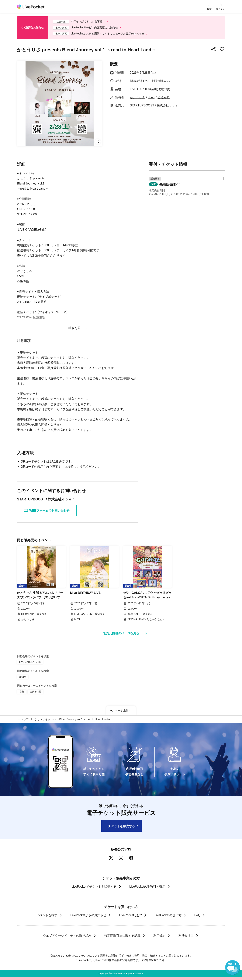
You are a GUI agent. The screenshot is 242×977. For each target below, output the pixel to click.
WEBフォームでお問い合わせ (47, 511)
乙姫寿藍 (163, 97)
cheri (151, 97)
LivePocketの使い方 (168, 915)
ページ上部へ (123, 710)
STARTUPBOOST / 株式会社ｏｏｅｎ (155, 105)
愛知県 (22, 676)
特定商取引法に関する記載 (122, 935)
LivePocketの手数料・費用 (147, 886)
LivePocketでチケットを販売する (93, 886)
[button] (187, 186)
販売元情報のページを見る (121, 633)
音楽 (21, 691)
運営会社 (186, 935)
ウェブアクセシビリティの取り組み (67, 935)
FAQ (197, 915)
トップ (25, 719)
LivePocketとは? (130, 915)
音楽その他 (35, 691)
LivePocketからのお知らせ (88, 915)
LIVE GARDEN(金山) (30, 662)
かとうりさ (137, 97)
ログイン (220, 9)
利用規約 (159, 935)
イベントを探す (46, 915)
